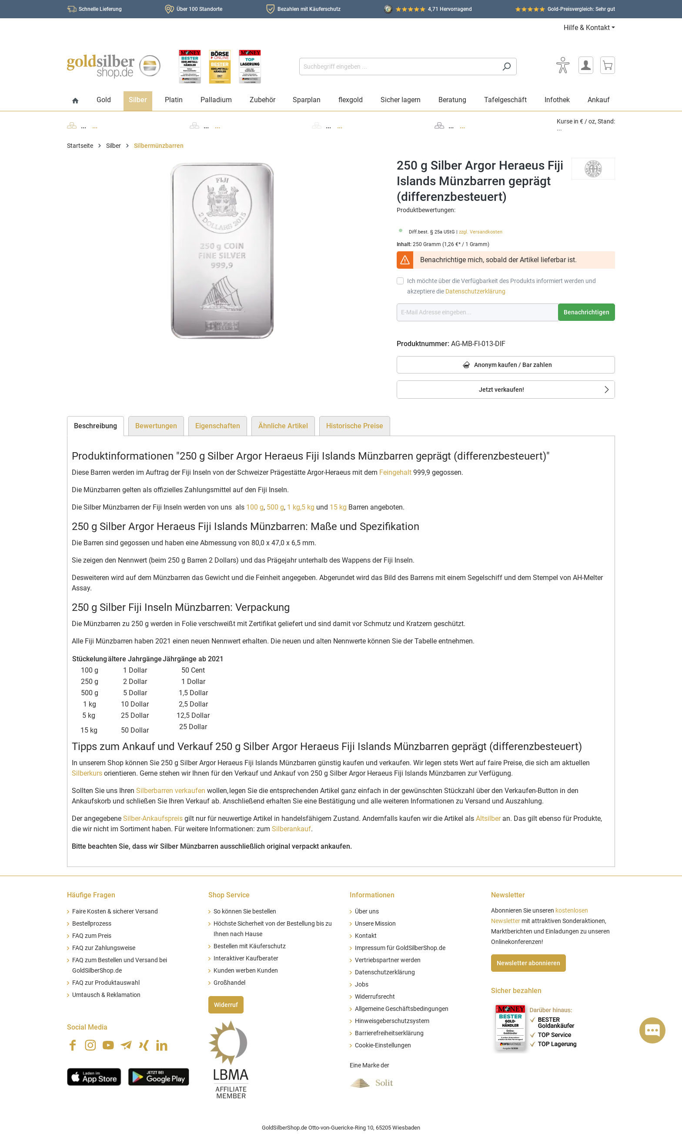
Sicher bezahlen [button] (516, 991)
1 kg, (294, 507)
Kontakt (366, 936)
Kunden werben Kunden (246, 970)
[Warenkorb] (607, 65)
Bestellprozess (91, 923)
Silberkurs (87, 773)
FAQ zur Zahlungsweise (103, 948)
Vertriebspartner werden (388, 960)
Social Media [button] (87, 1027)
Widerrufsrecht (375, 996)
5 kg (307, 507)
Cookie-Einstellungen (383, 1045)
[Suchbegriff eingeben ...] (398, 66)
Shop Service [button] (229, 895)
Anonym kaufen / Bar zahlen (506, 365)
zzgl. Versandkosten (480, 232)
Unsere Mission (375, 923)
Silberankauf (291, 829)
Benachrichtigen (586, 312)
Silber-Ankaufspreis (153, 818)
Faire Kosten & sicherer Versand (115, 911)
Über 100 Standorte (199, 9)
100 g (255, 507)
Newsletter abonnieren (528, 963)
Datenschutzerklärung (475, 291)
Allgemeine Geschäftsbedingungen (401, 1009)
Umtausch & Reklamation (106, 995)
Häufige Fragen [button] (91, 895)
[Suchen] (506, 66)
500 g (275, 507)
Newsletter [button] (508, 895)
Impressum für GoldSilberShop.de (400, 948)
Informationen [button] (372, 895)
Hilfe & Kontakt (587, 27)
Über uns (367, 911)
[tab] (95, 426)
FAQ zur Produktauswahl (106, 983)
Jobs (361, 984)
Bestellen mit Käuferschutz (250, 946)
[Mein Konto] (585, 65)
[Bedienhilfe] (563, 65)
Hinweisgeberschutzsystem (392, 1021)
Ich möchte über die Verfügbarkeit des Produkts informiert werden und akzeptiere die (501, 286)
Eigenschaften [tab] (217, 426)
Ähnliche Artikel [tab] (283, 426)
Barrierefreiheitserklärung (389, 1033)
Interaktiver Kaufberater (246, 958)
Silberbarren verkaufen (170, 791)
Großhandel (229, 983)
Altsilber (488, 818)
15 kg (338, 507)
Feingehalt (395, 472)
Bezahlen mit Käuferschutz (309, 9)
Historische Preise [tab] (354, 426)
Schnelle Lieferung (100, 9)
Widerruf (226, 1004)
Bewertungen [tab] (156, 426)
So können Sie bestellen (245, 911)
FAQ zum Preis (91, 936)
